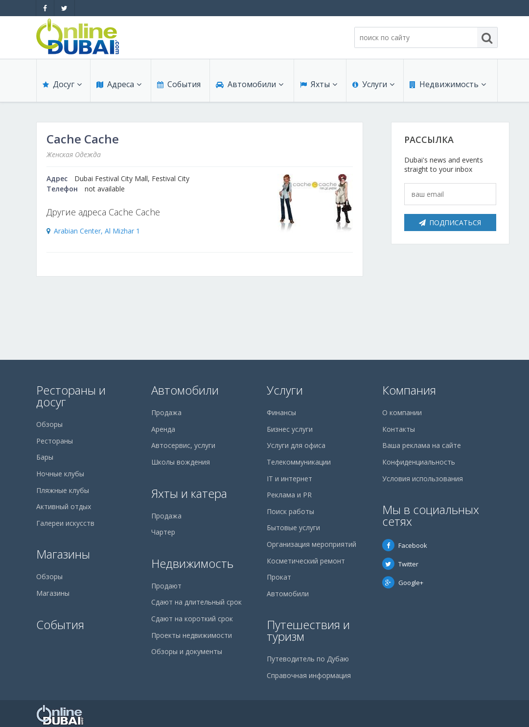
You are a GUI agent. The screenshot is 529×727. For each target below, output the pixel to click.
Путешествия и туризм (308, 630)
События (179, 84)
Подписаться (450, 222)
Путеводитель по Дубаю (308, 658)
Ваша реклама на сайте (421, 445)
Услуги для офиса (296, 445)
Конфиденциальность (418, 462)
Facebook (404, 545)
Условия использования (422, 478)
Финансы (281, 412)
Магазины (63, 554)
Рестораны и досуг (71, 396)
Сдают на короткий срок (192, 618)
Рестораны (54, 441)
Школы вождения (180, 462)
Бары (44, 457)
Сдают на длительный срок (196, 602)
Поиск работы (290, 511)
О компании (402, 412)
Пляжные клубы (62, 490)
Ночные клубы (60, 473)
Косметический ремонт (306, 560)
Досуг (62, 84)
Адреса (118, 84)
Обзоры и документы (186, 651)
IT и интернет (289, 478)
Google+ (402, 582)
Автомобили (249, 84)
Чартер (163, 532)
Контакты (398, 429)
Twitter (400, 564)
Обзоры (49, 424)
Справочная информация (309, 675)
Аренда (163, 429)
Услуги (373, 84)
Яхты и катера (189, 493)
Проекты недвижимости (191, 635)
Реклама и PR (289, 494)
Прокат (279, 577)
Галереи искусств (65, 523)
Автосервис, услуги (183, 445)
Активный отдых (63, 506)
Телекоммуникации (299, 462)
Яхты (318, 84)
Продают (166, 585)
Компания (409, 390)
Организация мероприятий (311, 544)
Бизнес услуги (290, 429)
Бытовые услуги (293, 527)
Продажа (166, 412)
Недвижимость (448, 84)
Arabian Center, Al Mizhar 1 (97, 230)
